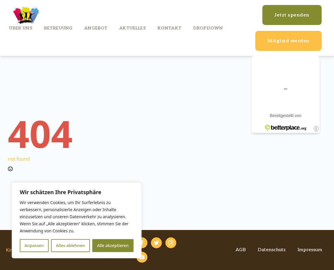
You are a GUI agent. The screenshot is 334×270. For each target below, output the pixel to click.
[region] (77, 220)
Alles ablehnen (70, 245)
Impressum (309, 250)
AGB (241, 250)
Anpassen (34, 245)
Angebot (96, 28)
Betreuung (58, 28)
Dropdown (208, 28)
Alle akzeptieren (113, 245)
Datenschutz (272, 250)
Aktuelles (132, 28)
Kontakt (170, 28)
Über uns (20, 28)
